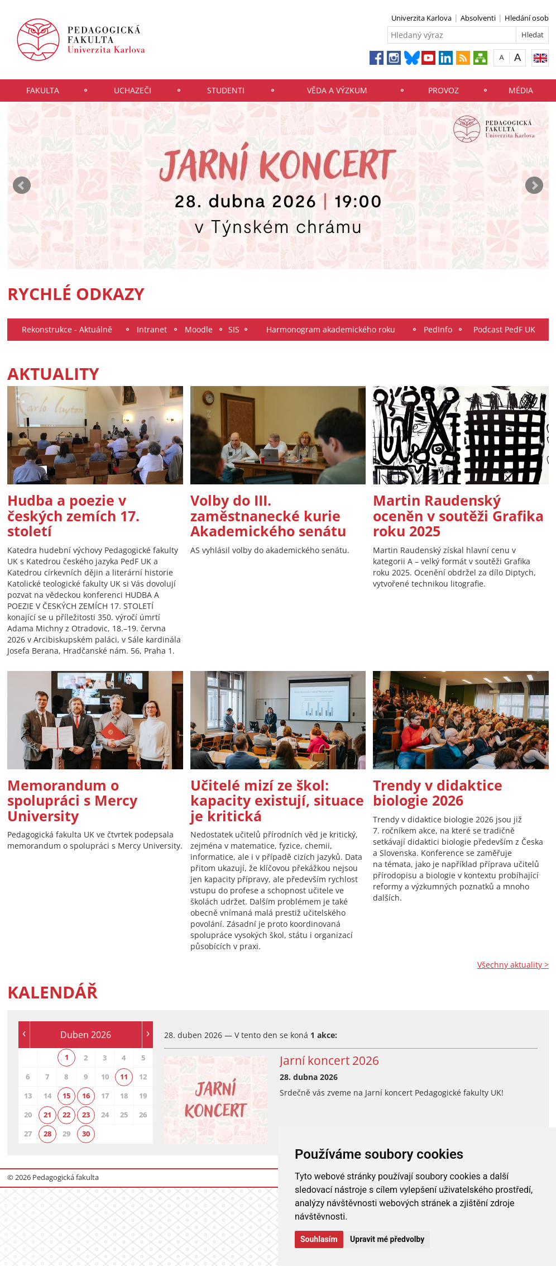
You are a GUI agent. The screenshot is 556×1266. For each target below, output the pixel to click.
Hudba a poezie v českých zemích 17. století (73, 515)
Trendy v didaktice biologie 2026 (437, 792)
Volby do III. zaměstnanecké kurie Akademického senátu (268, 515)
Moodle (199, 329)
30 (86, 1134)
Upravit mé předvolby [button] (387, 1239)
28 (47, 1134)
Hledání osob (527, 18)
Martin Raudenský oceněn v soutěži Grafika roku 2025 (458, 515)
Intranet (152, 329)
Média (521, 90)
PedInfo (438, 329)
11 (124, 1077)
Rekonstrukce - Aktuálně (67, 329)
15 (66, 1096)
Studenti (226, 90)
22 (66, 1115)
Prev (22, 185)
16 (86, 1096)
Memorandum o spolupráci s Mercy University (72, 800)
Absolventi (478, 18)
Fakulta (42, 90)
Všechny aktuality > (513, 964)
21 (47, 1115)
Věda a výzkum (337, 90)
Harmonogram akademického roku (330, 329)
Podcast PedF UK (504, 329)
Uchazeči (132, 90)
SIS (233, 329)
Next (534, 185)
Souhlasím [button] (319, 1239)
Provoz (443, 90)
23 (86, 1115)
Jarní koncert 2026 (329, 1060)
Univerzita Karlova (421, 18)
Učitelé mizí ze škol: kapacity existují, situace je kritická (277, 800)
